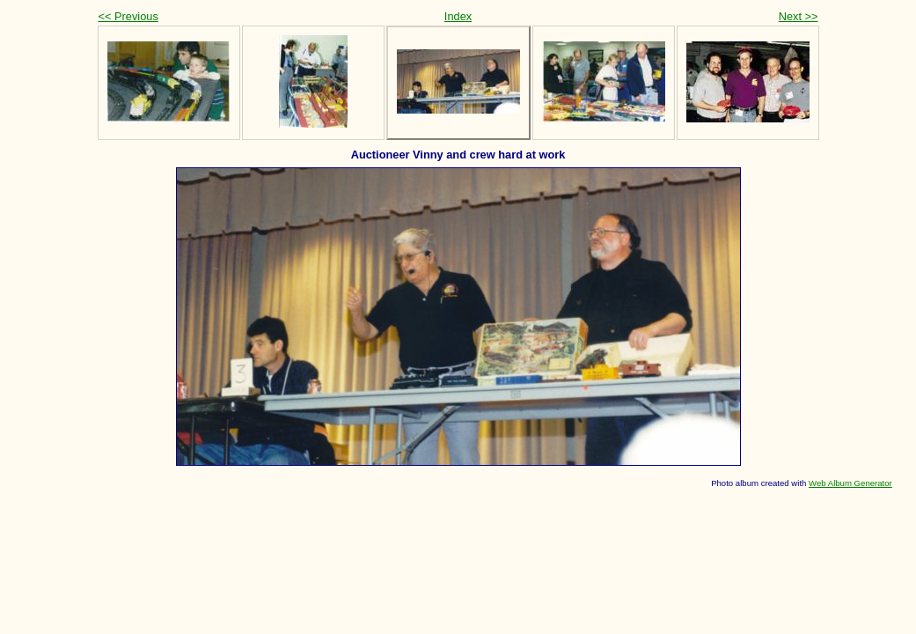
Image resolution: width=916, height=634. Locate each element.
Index (458, 16)
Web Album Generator (850, 483)
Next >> (798, 16)
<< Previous (128, 16)
